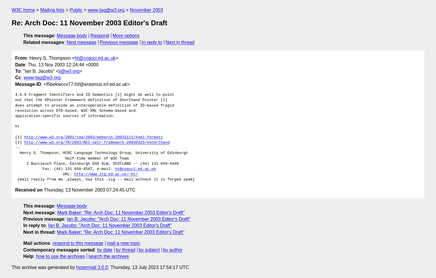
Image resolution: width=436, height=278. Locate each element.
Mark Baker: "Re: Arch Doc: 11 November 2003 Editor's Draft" (121, 212)
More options (126, 35)
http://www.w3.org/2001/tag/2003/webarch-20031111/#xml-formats (93, 137)
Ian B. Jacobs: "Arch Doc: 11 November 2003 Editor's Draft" (128, 219)
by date (104, 249)
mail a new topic (123, 243)
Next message (81, 42)
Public (76, 10)
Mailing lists (52, 10)
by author (173, 249)
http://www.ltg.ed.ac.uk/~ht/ (106, 174)
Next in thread (180, 42)
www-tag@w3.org (106, 10)
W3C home (23, 10)
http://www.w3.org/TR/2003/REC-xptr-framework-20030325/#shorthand (97, 142)
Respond (100, 35)
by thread (125, 249)
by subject (149, 249)
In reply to (152, 42)
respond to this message (77, 243)
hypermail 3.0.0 (92, 267)
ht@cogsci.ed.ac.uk (95, 58)
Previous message (119, 42)
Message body (72, 35)
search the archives (109, 256)
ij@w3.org (69, 71)
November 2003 (146, 10)
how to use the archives (60, 256)
